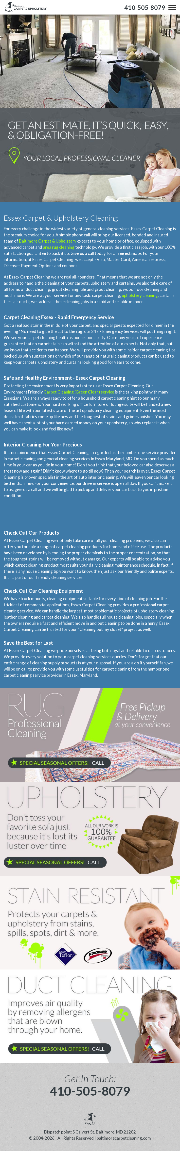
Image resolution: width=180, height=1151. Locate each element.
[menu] (172, 7)
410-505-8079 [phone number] (90, 1091)
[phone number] (144, 7)
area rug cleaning (58, 247)
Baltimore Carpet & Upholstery (47, 241)
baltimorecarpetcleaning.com (124, 1138)
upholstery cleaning (140, 295)
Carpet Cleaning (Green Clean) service (79, 392)
